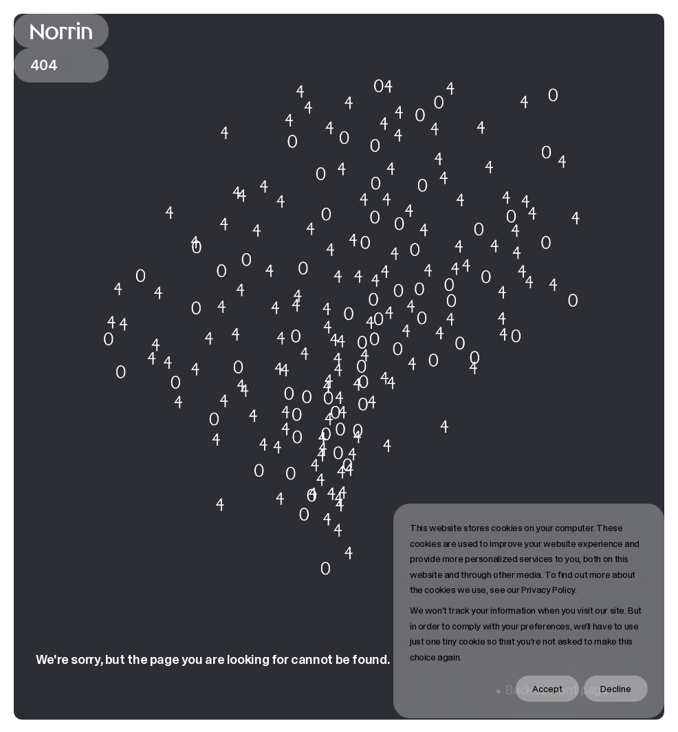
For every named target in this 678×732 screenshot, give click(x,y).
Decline (615, 688)
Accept (547, 688)
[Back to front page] (61, 31)
